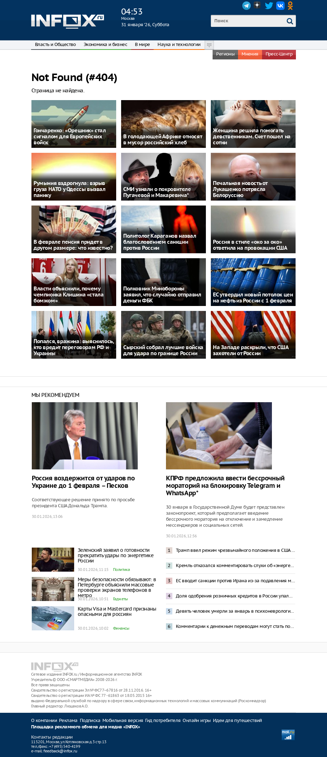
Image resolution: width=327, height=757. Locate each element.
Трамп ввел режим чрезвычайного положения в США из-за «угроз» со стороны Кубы (235, 550)
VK (280, 5)
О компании (44, 720)
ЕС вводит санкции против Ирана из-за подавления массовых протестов (235, 580)
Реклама (68, 720)
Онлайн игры (196, 720)
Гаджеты (120, 598)
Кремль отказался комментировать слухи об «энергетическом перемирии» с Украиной (235, 565)
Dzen (258, 5)
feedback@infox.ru (60, 751)
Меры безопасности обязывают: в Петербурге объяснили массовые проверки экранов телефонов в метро (117, 587)
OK (291, 5)
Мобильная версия (122, 720)
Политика (121, 569)
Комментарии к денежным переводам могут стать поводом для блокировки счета (235, 626)
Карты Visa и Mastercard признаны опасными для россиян (117, 611)
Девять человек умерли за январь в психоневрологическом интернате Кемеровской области (235, 611)
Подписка (90, 720)
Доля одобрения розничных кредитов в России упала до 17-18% (235, 596)
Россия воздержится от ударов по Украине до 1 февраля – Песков (83, 482)
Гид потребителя (162, 720)
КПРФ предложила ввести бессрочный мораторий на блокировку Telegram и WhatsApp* (225, 486)
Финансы (121, 628)
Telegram (246, 5)
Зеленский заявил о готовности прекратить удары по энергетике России (115, 555)
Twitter (269, 5)
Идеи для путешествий (237, 720)
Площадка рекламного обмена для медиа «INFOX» (85, 727)
